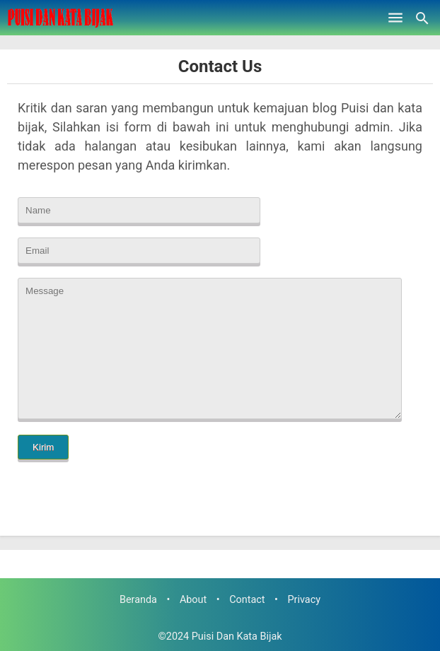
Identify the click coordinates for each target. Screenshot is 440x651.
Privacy (304, 600)
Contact (247, 600)
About (193, 600)
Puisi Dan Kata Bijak (237, 637)
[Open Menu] (395, 17)
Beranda (138, 600)
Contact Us (220, 66)
